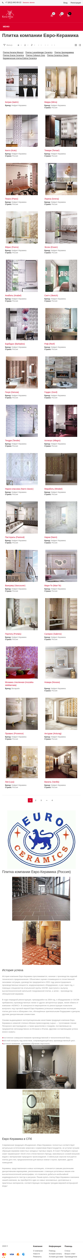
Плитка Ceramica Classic (58, 55)
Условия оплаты (55, 1254)
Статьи (67, 1251)
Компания (37, 1246)
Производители (71, 1257)
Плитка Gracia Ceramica (13, 55)
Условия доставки (56, 1257)
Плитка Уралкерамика (64, 52)
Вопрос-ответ (70, 1254)
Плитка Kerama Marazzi (13, 52)
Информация (55, 1246)
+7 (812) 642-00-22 (13, 2)
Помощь (68, 1246)
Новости (36, 1254)
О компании (38, 1251)
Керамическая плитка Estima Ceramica (20, 58)
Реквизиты (37, 1257)
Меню (6, 26)
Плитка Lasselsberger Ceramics (38, 52)
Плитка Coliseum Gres (35, 55)
